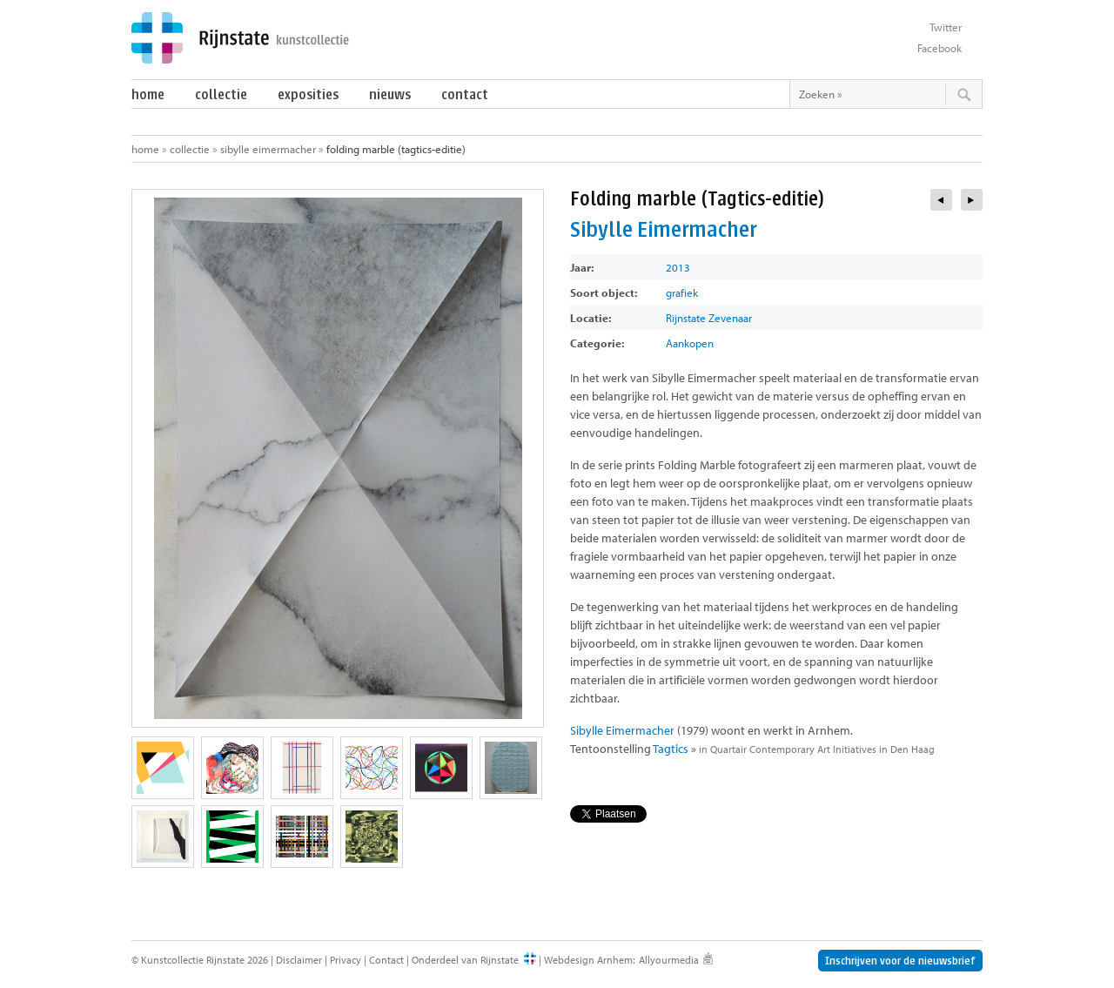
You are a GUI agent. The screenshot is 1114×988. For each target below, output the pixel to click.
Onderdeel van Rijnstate (465, 959)
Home (147, 94)
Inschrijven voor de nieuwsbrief (900, 960)
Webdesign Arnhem (588, 959)
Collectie (221, 94)
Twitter (945, 27)
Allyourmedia (669, 959)
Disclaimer (299, 959)
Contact (464, 94)
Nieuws (390, 94)
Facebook (939, 48)
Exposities (308, 94)
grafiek (682, 292)
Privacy (345, 959)
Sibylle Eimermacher (268, 149)
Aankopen (690, 343)
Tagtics (670, 748)
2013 (678, 267)
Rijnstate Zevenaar (709, 318)
